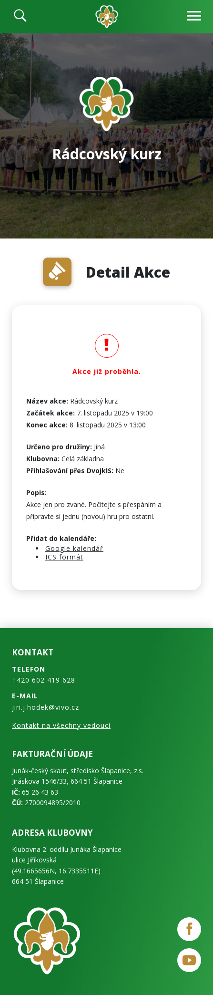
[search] (20, 16)
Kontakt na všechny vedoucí (61, 725)
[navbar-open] (194, 17)
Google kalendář (74, 548)
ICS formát (64, 556)
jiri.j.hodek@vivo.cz (45, 707)
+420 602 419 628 (43, 679)
